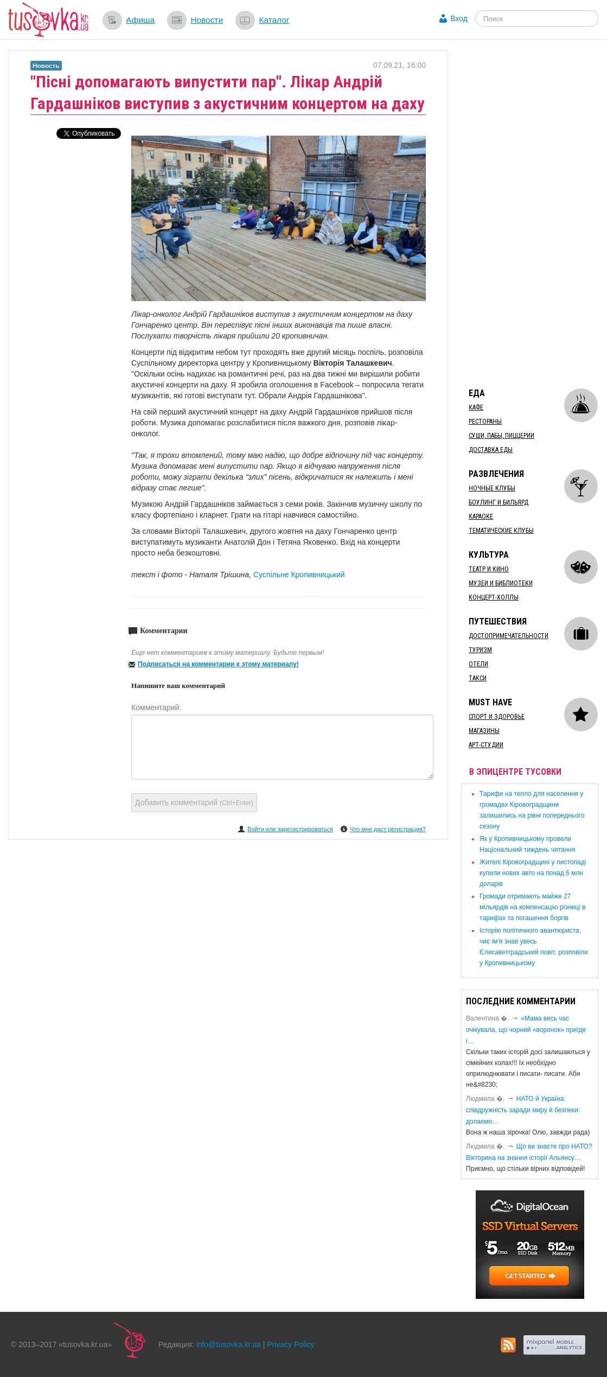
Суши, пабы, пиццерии (501, 435)
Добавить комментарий (194, 802)
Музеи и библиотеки (501, 583)
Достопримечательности (508, 636)
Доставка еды (491, 450)
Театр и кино (489, 569)
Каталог (274, 19)
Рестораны (485, 421)
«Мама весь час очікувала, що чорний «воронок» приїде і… (526, 1030)
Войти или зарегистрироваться (290, 829)
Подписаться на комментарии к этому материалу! (218, 664)
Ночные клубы (492, 488)
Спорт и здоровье (497, 717)
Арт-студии (486, 745)
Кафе (476, 407)
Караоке (481, 516)
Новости (206, 19)
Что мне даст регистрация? (388, 829)
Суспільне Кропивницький (299, 574)
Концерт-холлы (494, 597)
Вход (459, 18)
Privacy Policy (290, 1344)
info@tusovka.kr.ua (228, 1344)
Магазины (484, 731)
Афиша (140, 19)
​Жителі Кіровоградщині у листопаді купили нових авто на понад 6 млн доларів (533, 873)
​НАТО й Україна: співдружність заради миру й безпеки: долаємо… (523, 1110)
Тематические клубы (501, 530)
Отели (478, 664)
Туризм (480, 650)
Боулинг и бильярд (498, 502)
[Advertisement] (533, 213)
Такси (478, 678)
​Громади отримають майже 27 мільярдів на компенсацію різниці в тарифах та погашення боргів (532, 907)
